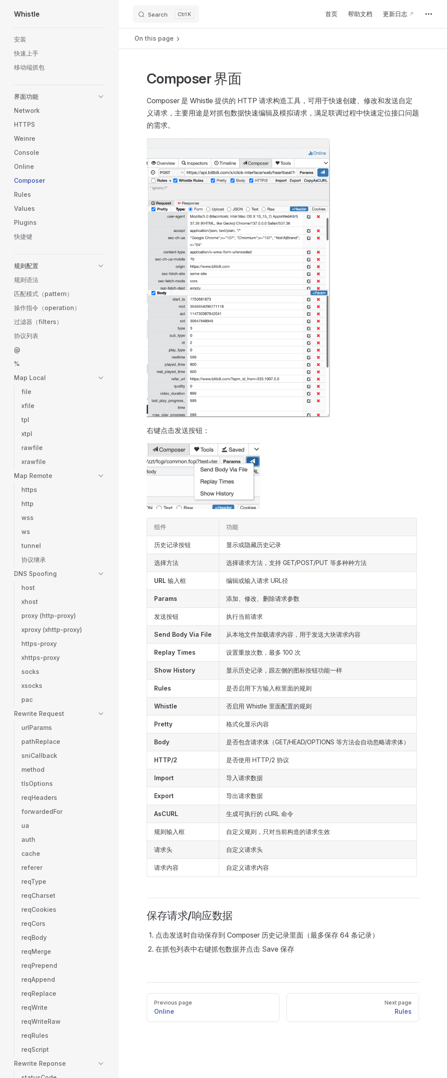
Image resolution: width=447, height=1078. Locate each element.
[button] (59, 97)
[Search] (166, 14)
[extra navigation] (428, 14)
